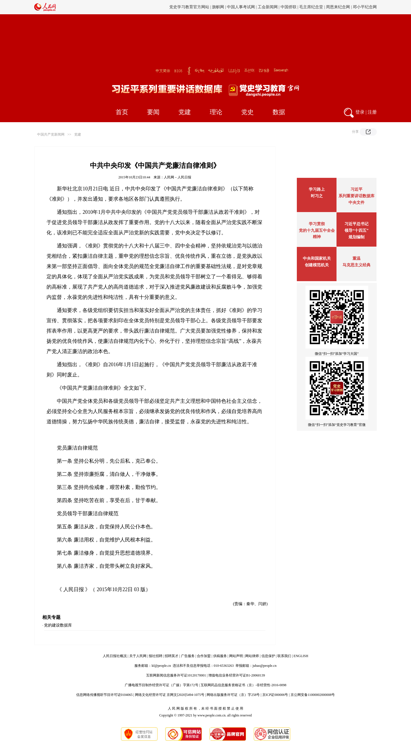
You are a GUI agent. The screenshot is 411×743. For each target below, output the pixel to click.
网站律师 (252, 656)
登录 (359, 112)
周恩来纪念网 (338, 7)
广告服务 (188, 656)
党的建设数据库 (58, 625)
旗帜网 (218, 7)
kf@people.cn (161, 666)
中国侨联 (289, 7)
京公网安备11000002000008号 (313, 695)
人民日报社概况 (115, 656)
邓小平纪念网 (365, 7)
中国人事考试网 (241, 7)
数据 (279, 112)
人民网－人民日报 (177, 177)
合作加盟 (204, 656)
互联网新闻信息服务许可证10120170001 (176, 675)
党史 (247, 112)
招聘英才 (171, 656)
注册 (372, 112)
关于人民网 (137, 656)
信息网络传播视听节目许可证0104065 (104, 695)
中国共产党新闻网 (51, 134)
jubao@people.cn (265, 666)
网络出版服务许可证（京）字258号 (233, 695)
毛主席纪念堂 (311, 7)
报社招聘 (155, 656)
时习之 (317, 196)
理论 (216, 112)
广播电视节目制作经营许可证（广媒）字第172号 (161, 685)
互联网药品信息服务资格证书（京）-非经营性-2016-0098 (243, 685)
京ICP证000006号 (275, 695)
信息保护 (268, 656)
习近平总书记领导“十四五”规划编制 (356, 230)
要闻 (153, 112)
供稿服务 (220, 656)
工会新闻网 (268, 7)
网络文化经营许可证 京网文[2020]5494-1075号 (169, 695)
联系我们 (284, 656)
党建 (184, 112)
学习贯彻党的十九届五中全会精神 (317, 230)
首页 (122, 112)
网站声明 (236, 656)
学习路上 (317, 189)
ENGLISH (301, 656)
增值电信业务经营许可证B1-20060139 (236, 675)
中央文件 (356, 202)
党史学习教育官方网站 (189, 7)
